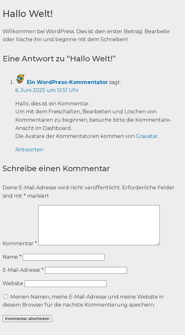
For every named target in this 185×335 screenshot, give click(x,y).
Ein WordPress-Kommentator (67, 82)
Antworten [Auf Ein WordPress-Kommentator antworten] (29, 150)
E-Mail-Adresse (23, 278)
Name (12, 265)
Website (13, 291)
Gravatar (147, 136)
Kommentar (20, 251)
